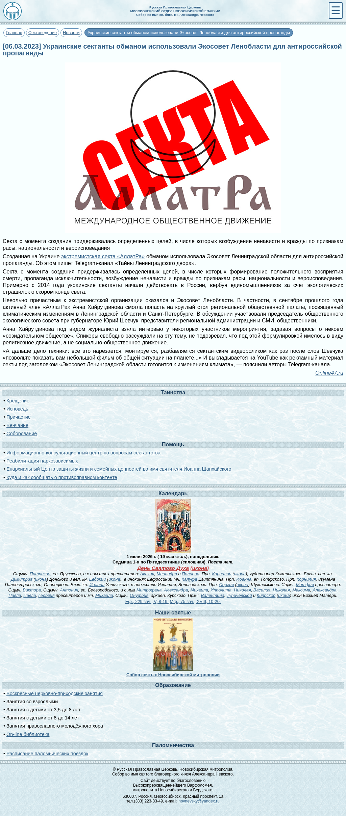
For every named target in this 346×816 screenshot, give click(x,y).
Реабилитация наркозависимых (42, 461)
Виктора (32, 590)
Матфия (305, 584)
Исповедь (17, 409)
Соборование (21, 433)
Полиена (190, 573)
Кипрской (266, 595)
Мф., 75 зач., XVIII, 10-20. (195, 601)
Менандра (167, 573)
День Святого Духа (163, 568)
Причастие (18, 417)
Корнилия (221, 573)
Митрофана (149, 590)
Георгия (46, 595)
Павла (14, 595)
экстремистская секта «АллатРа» (103, 256)
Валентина (212, 595)
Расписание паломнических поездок (47, 753)
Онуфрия (139, 595)
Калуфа (189, 579)
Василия (261, 590)
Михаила (199, 590)
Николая (242, 590)
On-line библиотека (27, 734)
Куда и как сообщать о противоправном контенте (61, 477)
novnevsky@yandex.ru (199, 801)
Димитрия (21, 579)
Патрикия (40, 573)
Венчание (17, 425)
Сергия (226, 584)
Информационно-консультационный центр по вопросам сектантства (83, 452)
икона (199, 568)
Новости (71, 32)
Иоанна (243, 579)
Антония (69, 590)
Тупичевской (239, 595)
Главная (14, 32)
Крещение (17, 400)
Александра (176, 590)
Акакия (147, 573)
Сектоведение (42, 32)
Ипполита (221, 590)
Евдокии (97, 579)
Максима (301, 590)
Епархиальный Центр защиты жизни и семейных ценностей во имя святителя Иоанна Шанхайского (118, 469)
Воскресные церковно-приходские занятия (54, 693)
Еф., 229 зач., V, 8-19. (147, 601)
